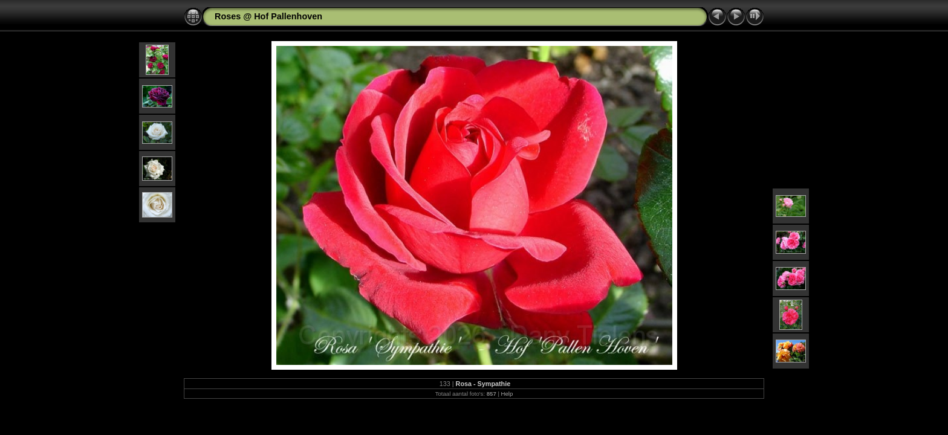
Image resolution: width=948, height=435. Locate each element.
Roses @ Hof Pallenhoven (268, 16)
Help (507, 393)
